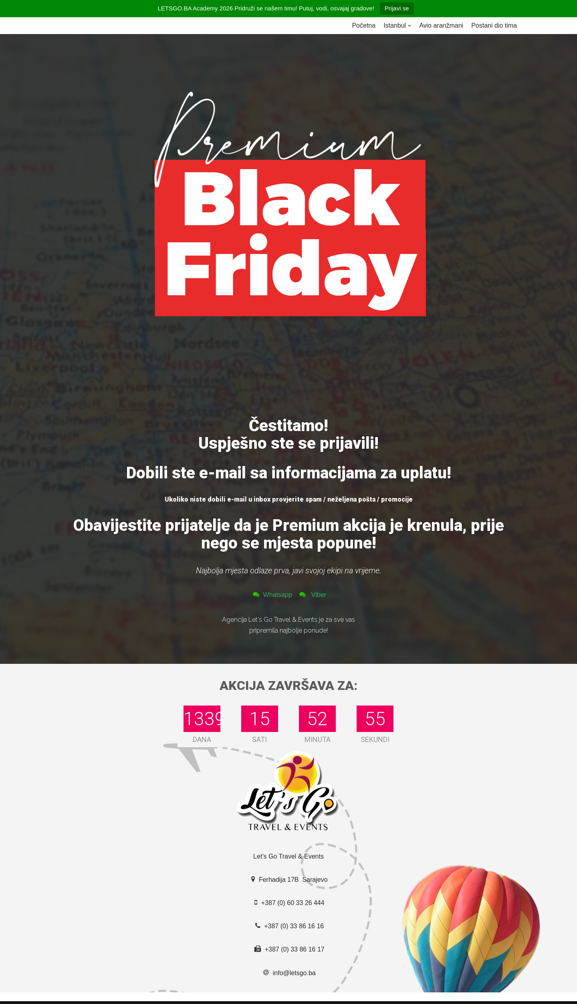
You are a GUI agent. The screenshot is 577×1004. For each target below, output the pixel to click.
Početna (363, 25)
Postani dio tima (494, 25)
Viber (317, 594)
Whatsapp (278, 594)
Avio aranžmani (441, 25)
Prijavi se (397, 8)
